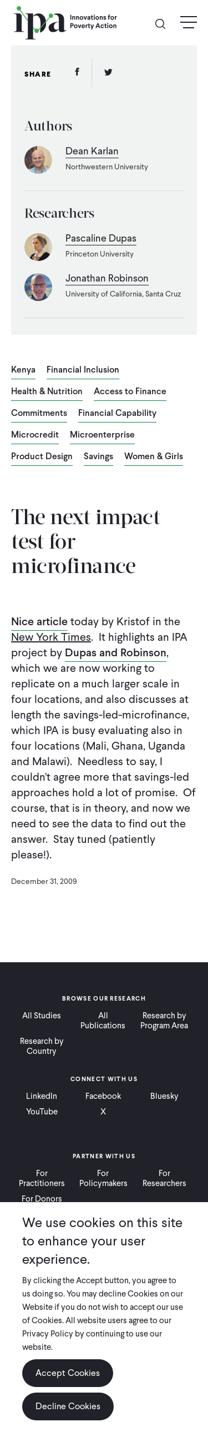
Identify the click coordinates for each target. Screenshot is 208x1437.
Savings (98, 457)
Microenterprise (102, 435)
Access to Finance (130, 392)
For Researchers (164, 1178)
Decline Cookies (67, 1406)
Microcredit (35, 435)
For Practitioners (42, 1178)
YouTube (42, 1112)
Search (164, 23)
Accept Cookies (67, 1373)
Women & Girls (153, 457)
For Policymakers (103, 1178)
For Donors (42, 1199)
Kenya (23, 370)
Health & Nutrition (47, 392)
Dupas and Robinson (115, 652)
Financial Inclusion (83, 370)
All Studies (41, 1016)
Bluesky (164, 1096)
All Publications (102, 1021)
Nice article (39, 621)
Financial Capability (117, 414)
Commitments (39, 414)
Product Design (42, 457)
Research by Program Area (164, 1021)
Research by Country (42, 1046)
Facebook (103, 1096)
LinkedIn (41, 1096)
